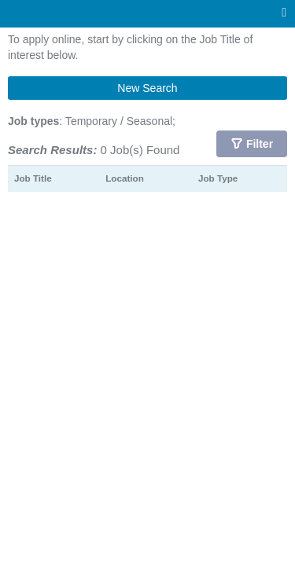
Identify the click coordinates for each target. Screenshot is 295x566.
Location (124, 178)
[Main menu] (284, 13)
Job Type (218, 178)
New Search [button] (147, 88)
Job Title (33, 178)
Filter (259, 144)
